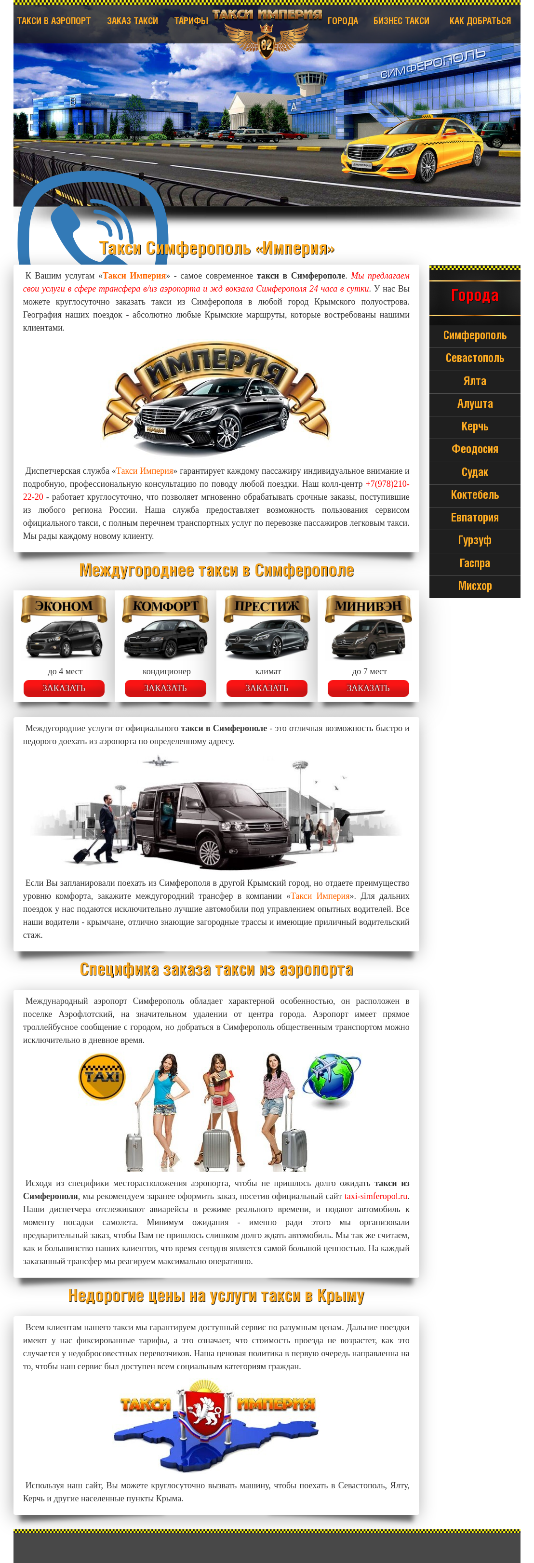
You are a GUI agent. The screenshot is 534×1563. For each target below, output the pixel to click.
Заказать (64, 688)
